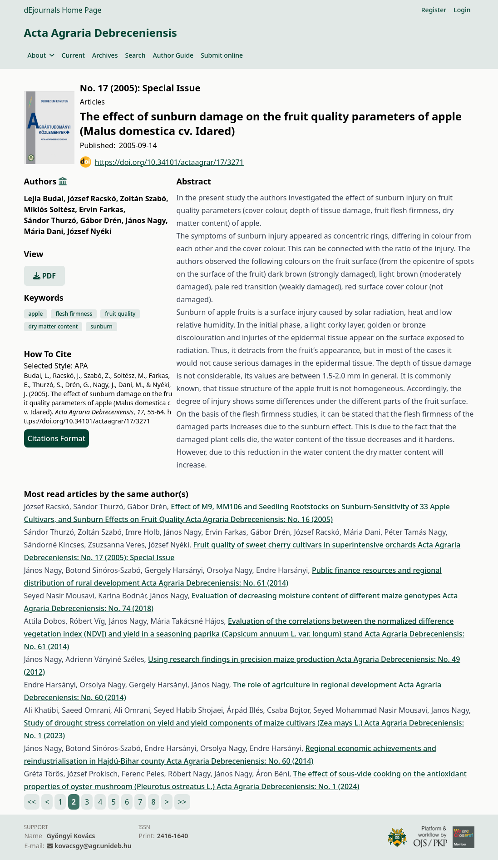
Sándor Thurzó (51, 220)
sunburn (101, 326)
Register (433, 9)
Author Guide (173, 55)
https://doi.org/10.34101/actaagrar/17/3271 (162, 162)
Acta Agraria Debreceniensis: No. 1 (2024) (288, 786)
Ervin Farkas (102, 209)
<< (32, 802)
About (41, 55)
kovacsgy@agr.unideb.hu (92, 845)
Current (73, 55)
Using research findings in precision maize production (242, 659)
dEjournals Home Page (63, 10)
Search (135, 55)
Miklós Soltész (50, 209)
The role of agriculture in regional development (316, 685)
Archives (105, 55)
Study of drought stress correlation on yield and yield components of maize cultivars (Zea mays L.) (194, 723)
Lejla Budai (45, 199)
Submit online (222, 55)
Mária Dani (44, 231)
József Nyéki (89, 231)
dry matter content (53, 326)
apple (36, 314)
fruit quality (120, 314)
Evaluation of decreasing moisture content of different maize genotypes (317, 596)
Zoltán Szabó (144, 199)
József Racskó (93, 199)
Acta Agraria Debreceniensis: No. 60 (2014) (240, 761)
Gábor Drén (102, 220)
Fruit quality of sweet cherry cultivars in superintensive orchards (305, 545)
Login (462, 9)
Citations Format (56, 438)
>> (182, 802)
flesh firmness (73, 314)
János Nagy (146, 220)
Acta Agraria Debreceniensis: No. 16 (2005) (259, 519)
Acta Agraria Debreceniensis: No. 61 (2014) (215, 583)
